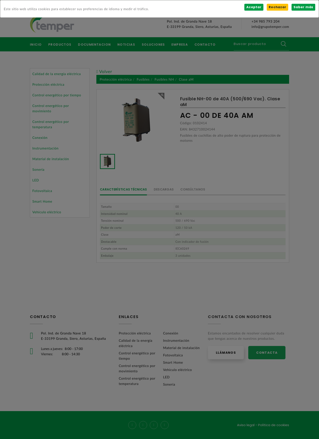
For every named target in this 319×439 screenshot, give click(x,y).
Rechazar (277, 7)
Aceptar (253, 7)
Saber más (303, 7)
